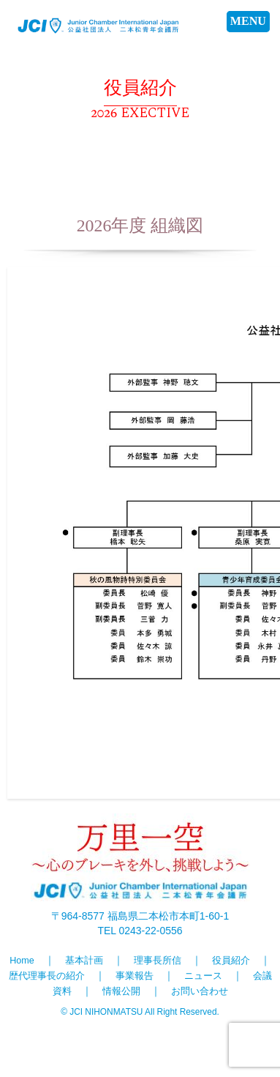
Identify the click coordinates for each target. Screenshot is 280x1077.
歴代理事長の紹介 (47, 976)
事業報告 (135, 976)
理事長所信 (157, 960)
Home (22, 960)
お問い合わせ (199, 991)
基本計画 (84, 960)
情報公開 (121, 991)
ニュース (203, 976)
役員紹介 (231, 960)
